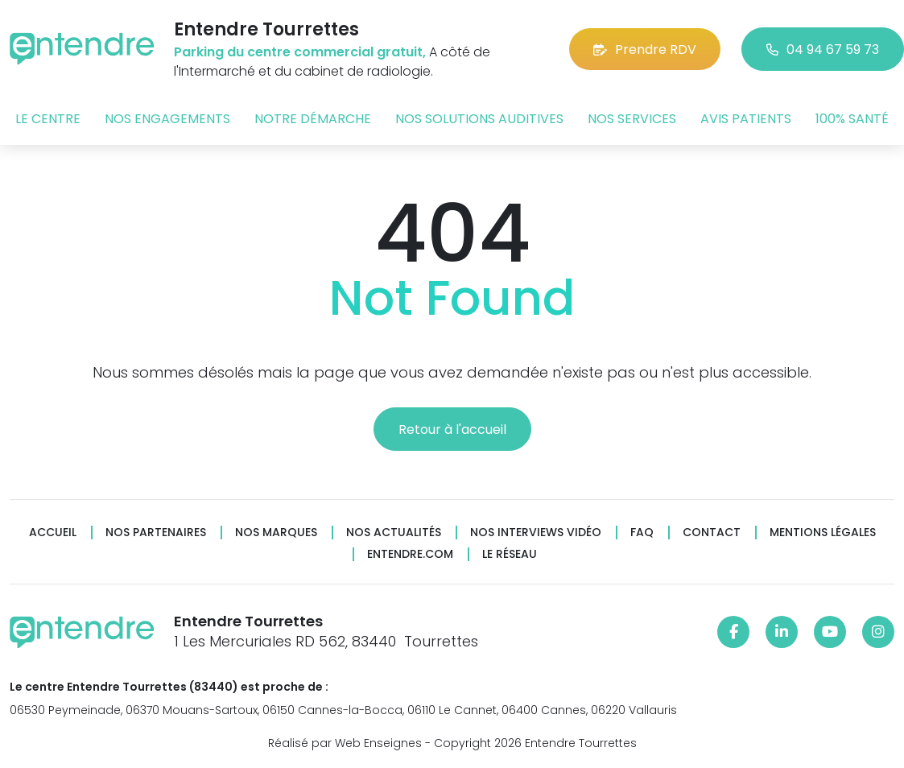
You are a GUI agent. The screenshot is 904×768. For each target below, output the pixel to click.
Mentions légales (823, 532)
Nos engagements (167, 118)
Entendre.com (410, 554)
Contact (712, 532)
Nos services (632, 118)
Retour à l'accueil (452, 429)
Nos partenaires (155, 532)
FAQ (642, 532)
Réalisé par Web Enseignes (345, 743)
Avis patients (745, 118)
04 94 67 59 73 (822, 49)
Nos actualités (393, 532)
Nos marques (276, 532)
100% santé (852, 118)
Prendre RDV (644, 49)
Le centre (47, 118)
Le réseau (509, 554)
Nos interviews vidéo (535, 532)
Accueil (52, 532)
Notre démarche (312, 118)
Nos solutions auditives (479, 118)
